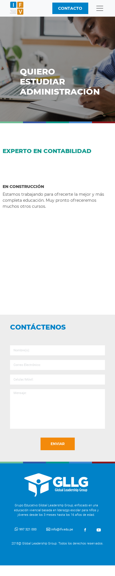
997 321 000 (25, 529)
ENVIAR (58, 444)
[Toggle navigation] (100, 8)
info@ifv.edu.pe (59, 529)
